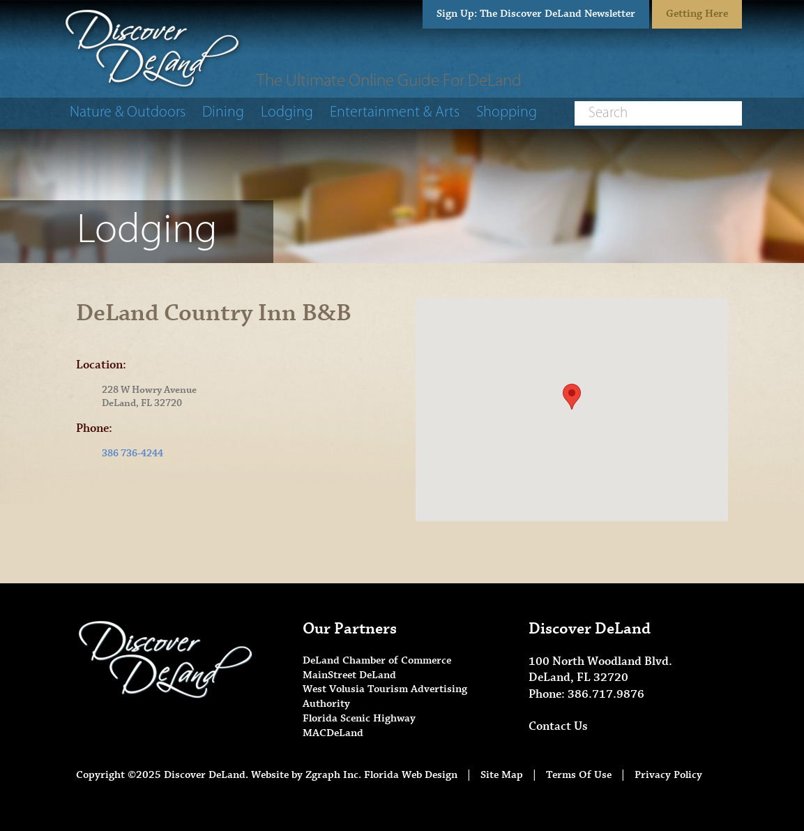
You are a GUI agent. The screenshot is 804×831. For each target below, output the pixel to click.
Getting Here (697, 13)
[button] (572, 397)
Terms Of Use (579, 775)
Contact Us (558, 726)
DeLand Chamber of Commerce (377, 660)
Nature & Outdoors (127, 113)
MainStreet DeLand (349, 675)
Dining (223, 113)
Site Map (501, 775)
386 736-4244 (132, 454)
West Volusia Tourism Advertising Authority (385, 696)
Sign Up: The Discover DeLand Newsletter (536, 13)
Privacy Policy (668, 775)
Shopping (506, 113)
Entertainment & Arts (395, 113)
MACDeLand (333, 733)
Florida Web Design (410, 775)
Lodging (287, 113)
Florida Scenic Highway (359, 718)
